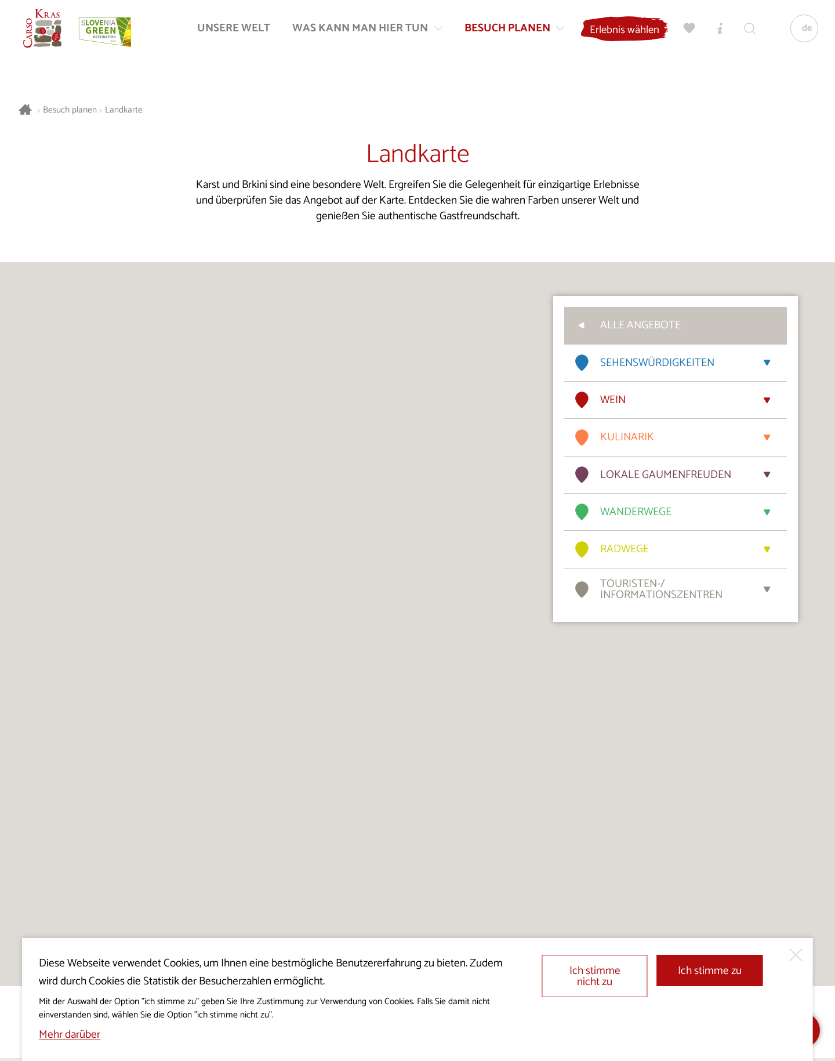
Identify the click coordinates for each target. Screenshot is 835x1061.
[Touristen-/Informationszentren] (716, 32)
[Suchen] (746, 32)
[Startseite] (46, 32)
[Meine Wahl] (686, 32)
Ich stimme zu (710, 971)
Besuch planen (70, 110)
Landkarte (124, 110)
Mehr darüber (69, 1035)
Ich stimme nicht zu (594, 976)
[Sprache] (801, 32)
